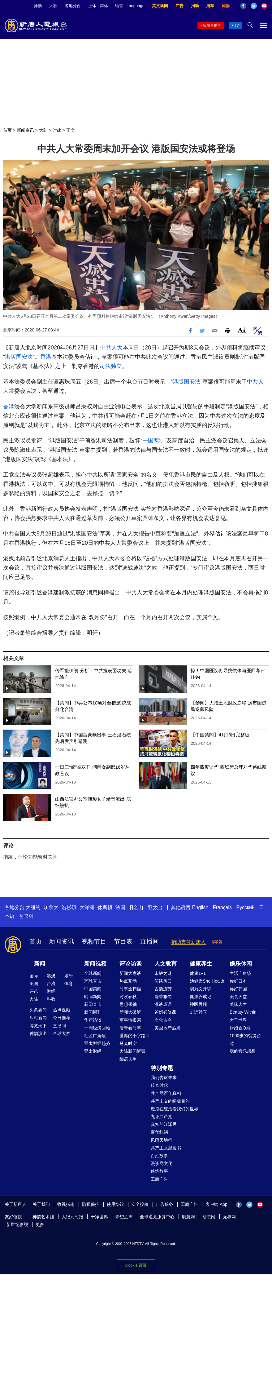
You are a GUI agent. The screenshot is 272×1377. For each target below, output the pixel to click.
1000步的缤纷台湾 (245, 1039)
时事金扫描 (130, 988)
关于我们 (41, 1204)
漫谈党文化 (161, 1163)
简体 (104, 5)
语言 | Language (129, 5)
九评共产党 (161, 1116)
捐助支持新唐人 (188, 941)
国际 (33, 975)
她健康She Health (207, 981)
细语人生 (128, 1059)
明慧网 (188, 1216)
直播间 (149, 941)
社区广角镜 (95, 1035)
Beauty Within (243, 1012)
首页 (7, 130)
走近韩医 (198, 1012)
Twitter (254, 6)
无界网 (229, 1216)
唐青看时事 (130, 1027)
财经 (51, 991)
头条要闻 (38, 1009)
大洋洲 (87, 907)
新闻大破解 (130, 1012)
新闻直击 (92, 1004)
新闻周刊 (92, 1012)
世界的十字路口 (134, 1035)
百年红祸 (159, 1132)
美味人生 (238, 1004)
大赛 (53, 5)
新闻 (39, 964)
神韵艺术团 (43, 1216)
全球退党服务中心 (157, 1216)
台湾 (51, 983)
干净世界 (99, 1216)
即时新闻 (38, 1017)
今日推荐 (61, 1017)
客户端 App (216, 1204)
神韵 (38, 5)
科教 (51, 999)
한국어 (26, 916)
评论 (33, 991)
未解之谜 (163, 973)
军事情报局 (130, 1020)
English (200, 907)
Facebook (243, 6)
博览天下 (38, 1025)
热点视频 (61, 1009)
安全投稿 (140, 1204)
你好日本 (238, 981)
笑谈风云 (163, 981)
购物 (226, 5)
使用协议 (115, 1204)
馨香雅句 (163, 996)
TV (236, 25)
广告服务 (164, 1204)
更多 (40, 1224)
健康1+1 (198, 973)
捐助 (195, 5)
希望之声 (124, 1216)
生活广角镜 (240, 973)
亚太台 (155, 907)
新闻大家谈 (130, 973)
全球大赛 (61, 1033)
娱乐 (68, 975)
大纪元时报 (72, 1216)
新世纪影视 (17, 1224)
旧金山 (135, 907)
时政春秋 (128, 996)
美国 (33, 983)
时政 (57, 130)
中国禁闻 (92, 988)
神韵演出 (38, 1033)
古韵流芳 (163, 988)
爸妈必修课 (165, 1012)
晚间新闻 (92, 996)
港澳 (51, 975)
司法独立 (111, 366)
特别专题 (162, 1068)
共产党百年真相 (166, 1093)
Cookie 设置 (136, 1265)
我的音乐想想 (243, 1051)
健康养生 (201, 964)
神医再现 (198, 1004)
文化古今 (163, 1020)
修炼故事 (159, 1171)
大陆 (43, 130)
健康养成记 (200, 996)
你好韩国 (238, 988)
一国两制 (153, 441)
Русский (245, 907)
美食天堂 (238, 996)
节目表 (123, 941)
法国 (120, 907)
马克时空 (128, 1043)
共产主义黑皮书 (166, 1147)
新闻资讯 (25, 130)
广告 (179, 5)
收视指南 (66, 1204)
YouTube (264, 6)
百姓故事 (159, 1155)
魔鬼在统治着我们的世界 (174, 1108)
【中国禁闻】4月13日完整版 (220, 734)
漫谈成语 (163, 1004)
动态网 (208, 1216)
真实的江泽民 (164, 1124)
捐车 (210, 5)
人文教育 (165, 964)
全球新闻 (92, 973)
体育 (68, 983)
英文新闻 (160, 5)
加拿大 (51, 907)
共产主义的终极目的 (170, 1101)
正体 (92, 5)
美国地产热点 (167, 1027)
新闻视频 (95, 964)
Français (222, 907)
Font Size (241, 330)
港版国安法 (19, 357)
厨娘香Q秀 (240, 1027)
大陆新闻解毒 (132, 1051)
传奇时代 (159, 1085)
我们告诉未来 (164, 1077)
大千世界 (238, 1020)
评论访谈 (130, 964)
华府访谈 (92, 1020)
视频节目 (94, 941)
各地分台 (73, 5)
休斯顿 (104, 907)
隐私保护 (90, 1204)
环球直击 (92, 981)
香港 (45, 357)
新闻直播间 (212, 25)
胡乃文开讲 (200, 988)
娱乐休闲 (241, 964)
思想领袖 (128, 1004)
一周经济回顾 (97, 1027)
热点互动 (128, 981)
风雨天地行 (161, 1140)
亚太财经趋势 (97, 1043)
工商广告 (159, 1179)
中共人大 (111, 347)
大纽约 (33, 907)
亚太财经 (92, 1051)
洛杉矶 (69, 907)
